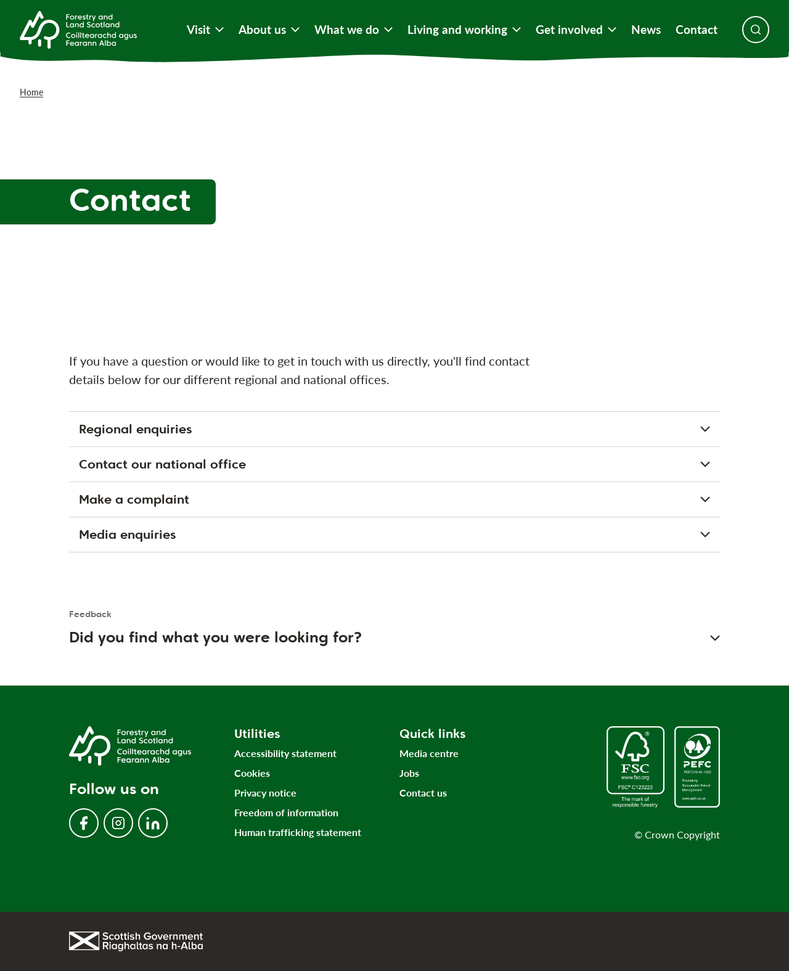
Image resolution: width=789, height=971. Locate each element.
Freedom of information (286, 812)
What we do (353, 29)
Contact (696, 29)
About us (269, 29)
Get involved (576, 29)
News (646, 29)
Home (31, 92)
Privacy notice (265, 792)
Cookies (252, 773)
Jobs (409, 773)
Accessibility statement (285, 753)
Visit (205, 29)
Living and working (464, 29)
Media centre (429, 753)
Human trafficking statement (297, 832)
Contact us (423, 792)
